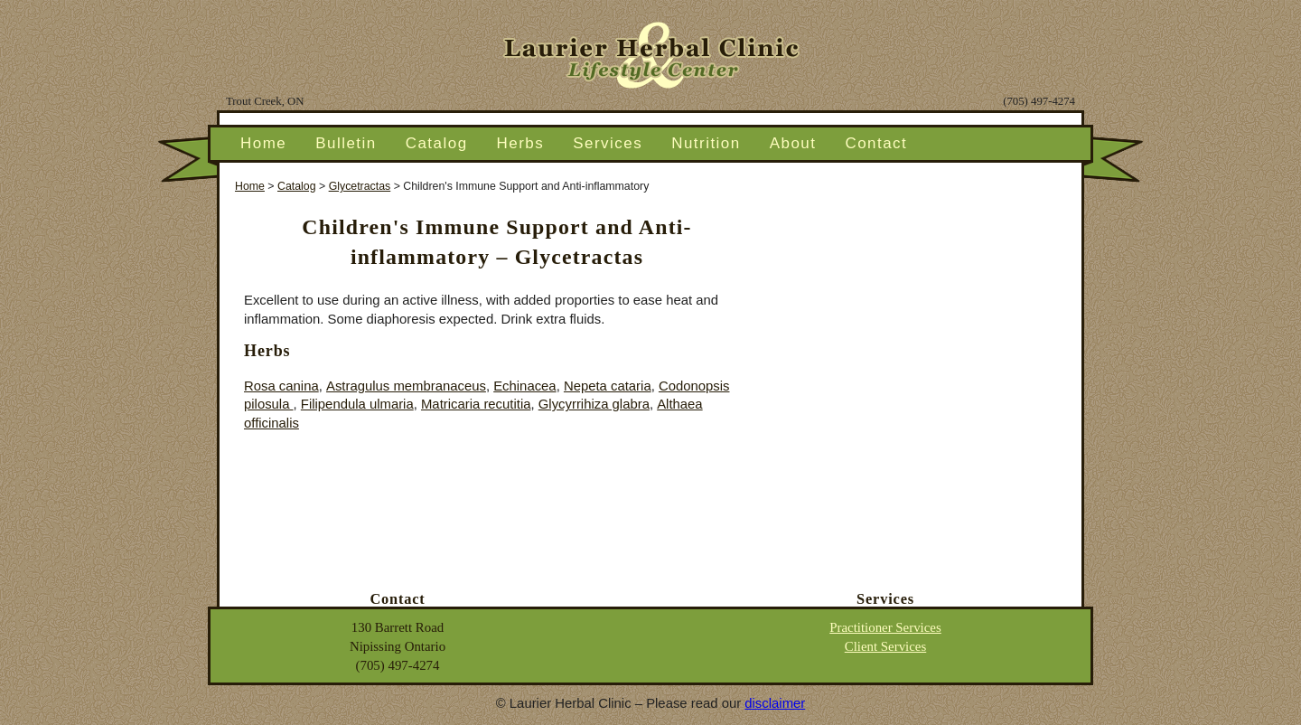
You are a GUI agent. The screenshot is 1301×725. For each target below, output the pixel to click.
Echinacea (524, 386)
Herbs (521, 143)
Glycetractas (360, 186)
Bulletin (346, 143)
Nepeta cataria (607, 386)
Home (263, 143)
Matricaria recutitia (476, 404)
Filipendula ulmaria (357, 404)
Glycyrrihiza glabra (594, 404)
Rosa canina (281, 386)
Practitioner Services (885, 627)
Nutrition (706, 143)
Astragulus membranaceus (406, 386)
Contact (876, 143)
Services (607, 143)
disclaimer (774, 703)
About (793, 143)
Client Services (885, 646)
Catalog (437, 143)
